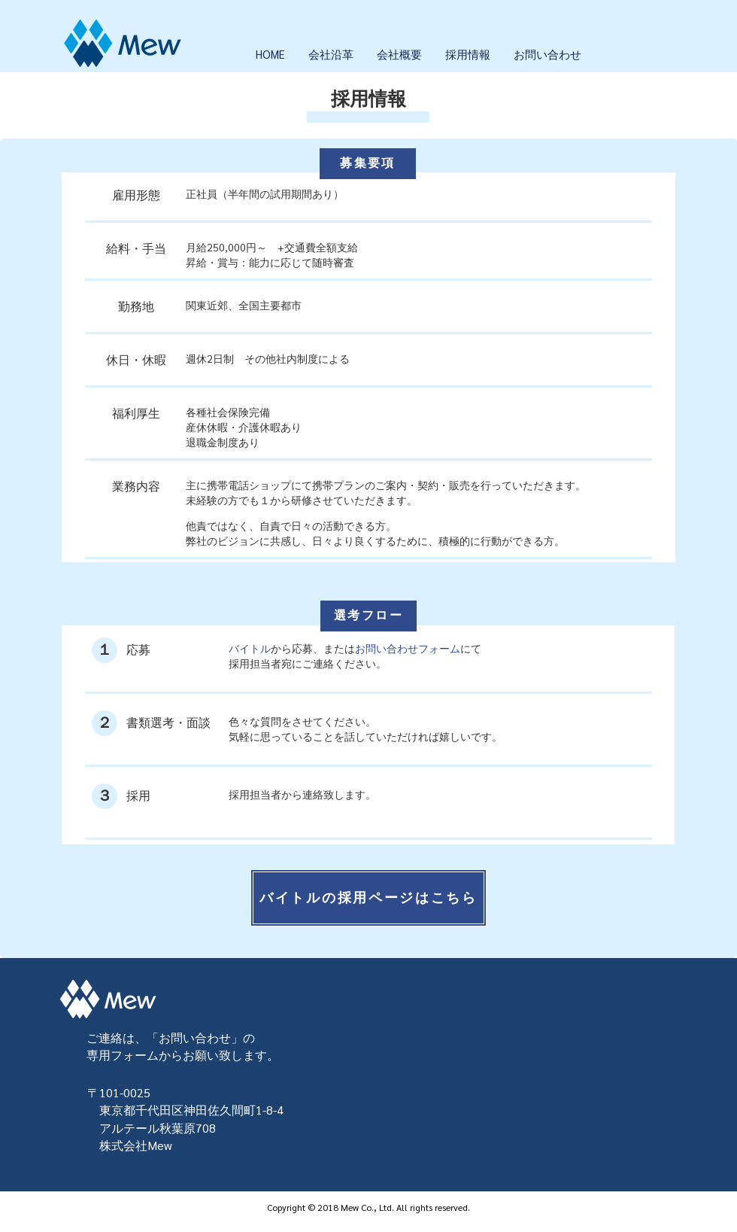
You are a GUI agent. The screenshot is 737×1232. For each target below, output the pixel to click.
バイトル (250, 648)
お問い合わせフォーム (407, 648)
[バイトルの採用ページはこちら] (368, 897)
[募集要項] (368, 163)
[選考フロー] (368, 616)
